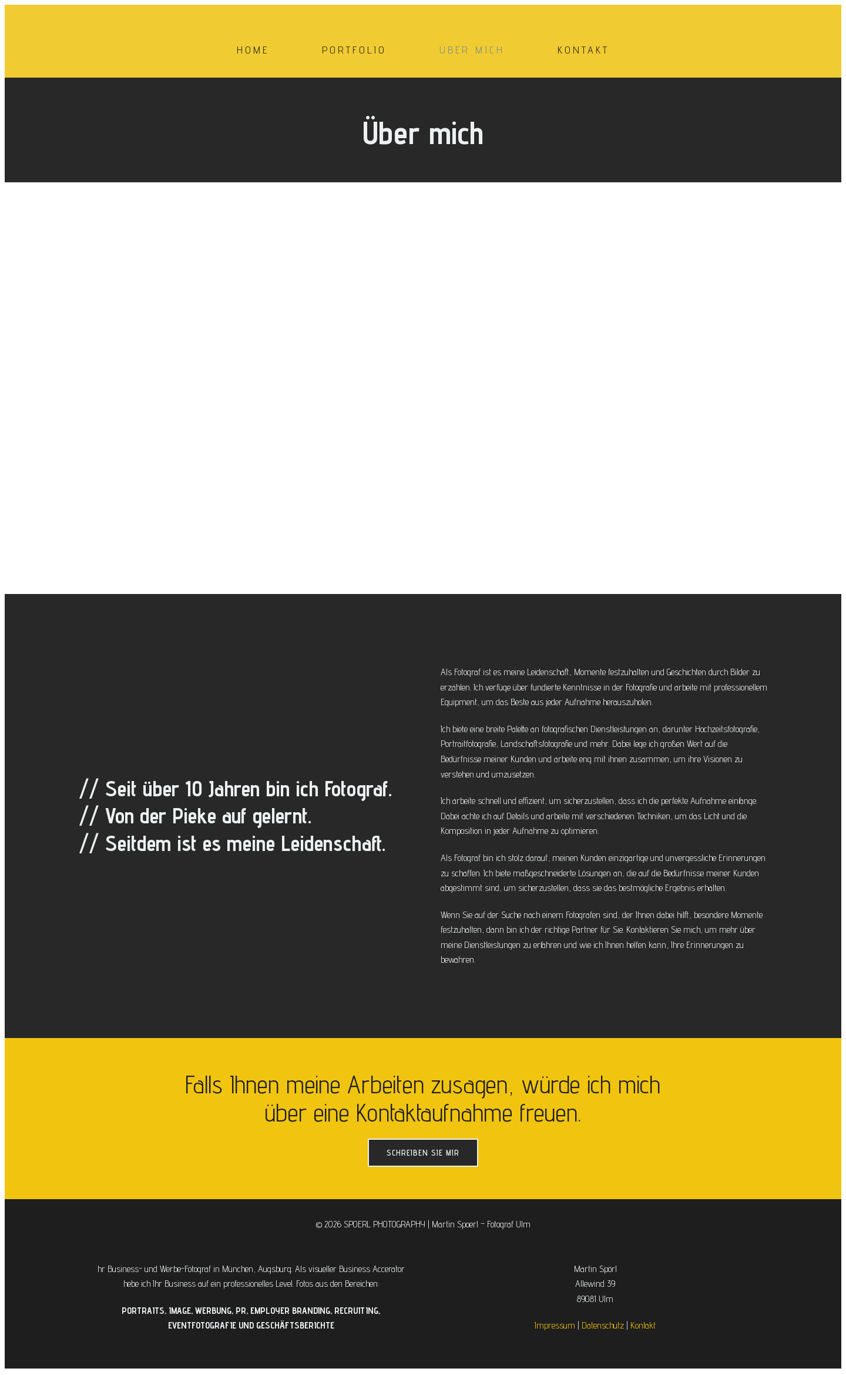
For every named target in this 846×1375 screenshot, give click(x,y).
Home (253, 51)
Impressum (555, 1327)
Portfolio (354, 51)
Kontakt (583, 51)
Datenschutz (603, 1327)
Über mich (472, 51)
